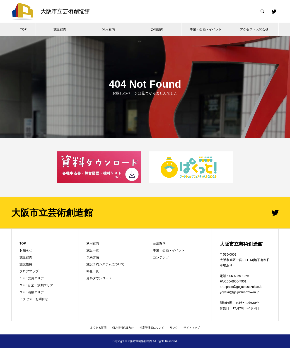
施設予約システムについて (105, 264)
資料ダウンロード (99, 278)
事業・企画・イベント (206, 29)
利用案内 (108, 29)
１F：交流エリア (31, 278)
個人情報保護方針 (123, 327)
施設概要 (25, 264)
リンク (174, 327)
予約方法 (92, 257)
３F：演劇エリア (31, 292)
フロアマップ (29, 271)
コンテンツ (161, 257)
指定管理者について (152, 327)
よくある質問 (98, 327)
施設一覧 (92, 250)
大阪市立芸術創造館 (52, 212)
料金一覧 (92, 271)
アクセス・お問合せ (254, 29)
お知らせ (25, 250)
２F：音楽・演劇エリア (36, 285)
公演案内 (157, 29)
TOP (23, 29)
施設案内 (59, 29)
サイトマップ (192, 327)
